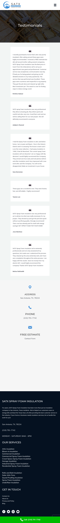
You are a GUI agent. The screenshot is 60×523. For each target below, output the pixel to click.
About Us (5, 498)
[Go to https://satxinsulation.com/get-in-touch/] (30, 333)
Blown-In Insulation (10, 451)
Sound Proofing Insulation (12, 478)
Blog (3, 503)
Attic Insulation (8, 449)
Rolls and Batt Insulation (12, 473)
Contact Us (5, 496)
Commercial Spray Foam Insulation (16, 456)
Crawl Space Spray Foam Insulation (16, 459)
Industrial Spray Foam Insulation (15, 464)
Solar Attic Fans (8, 475)
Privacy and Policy (8, 501)
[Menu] (55, 5)
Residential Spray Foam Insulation (16, 466)
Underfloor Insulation (10, 482)
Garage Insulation (9, 461)
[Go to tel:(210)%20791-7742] (30, 312)
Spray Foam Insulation (11, 480)
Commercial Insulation (11, 454)
